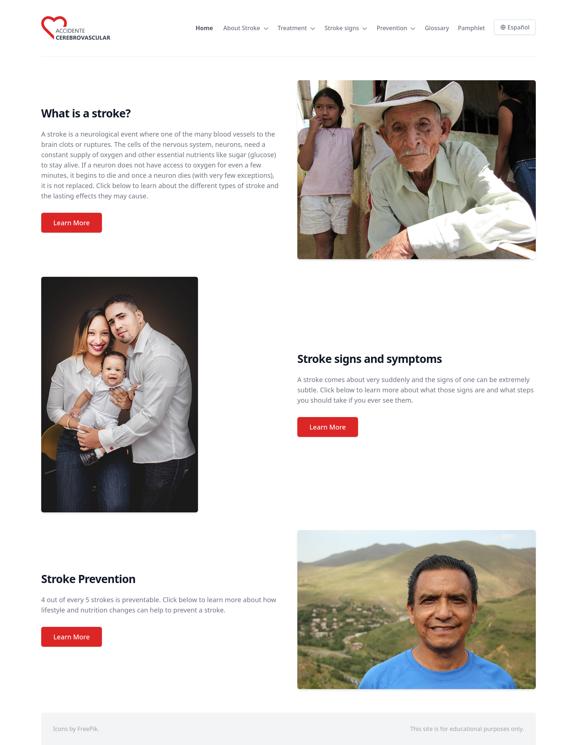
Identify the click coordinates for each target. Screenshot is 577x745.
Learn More (71, 222)
